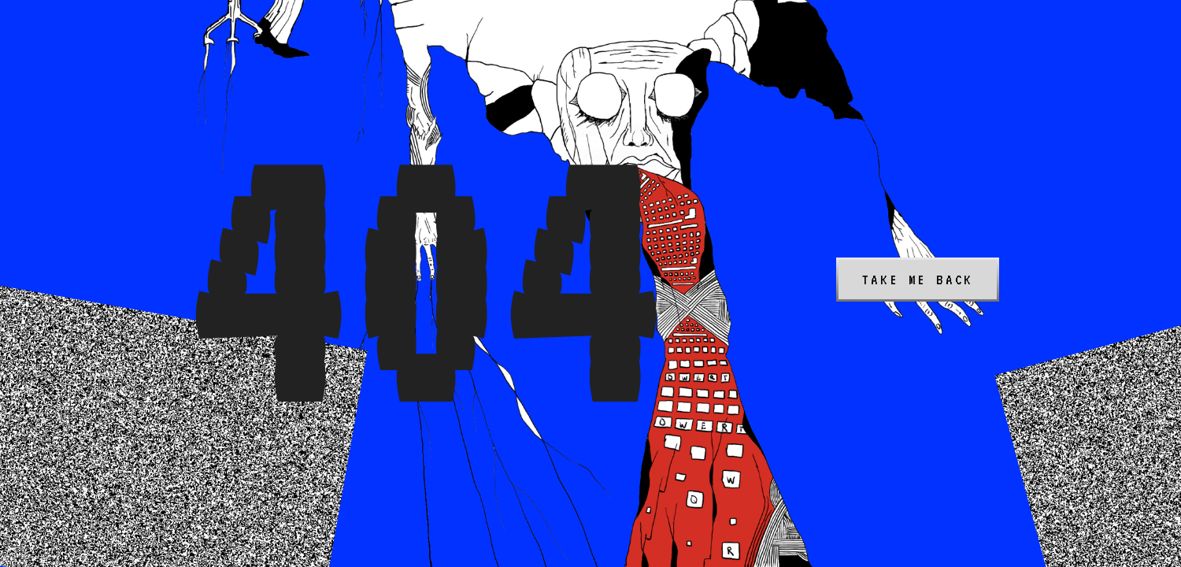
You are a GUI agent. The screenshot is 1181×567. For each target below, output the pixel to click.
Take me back (918, 279)
